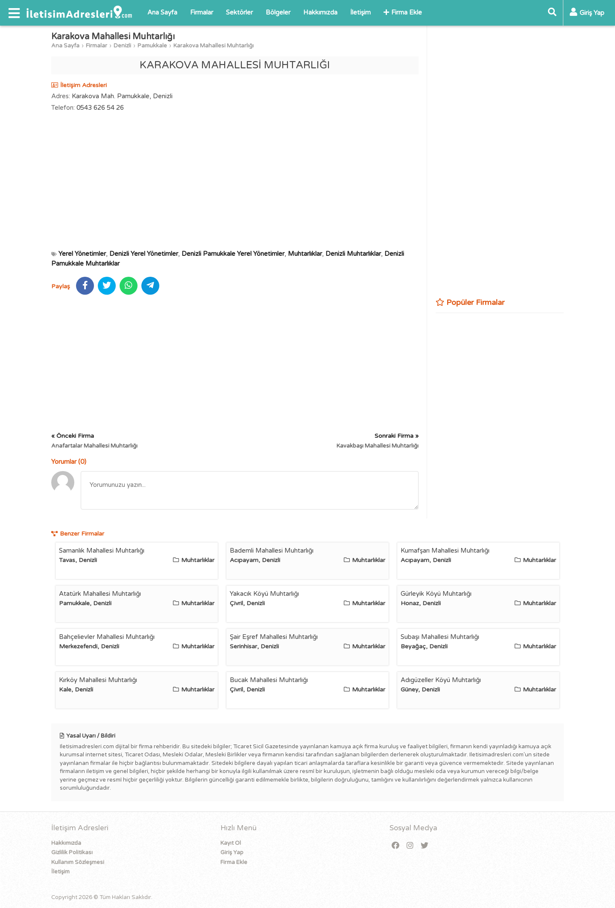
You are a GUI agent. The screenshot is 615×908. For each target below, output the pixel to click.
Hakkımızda (320, 12)
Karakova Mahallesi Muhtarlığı (213, 45)
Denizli (122, 45)
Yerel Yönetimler (82, 254)
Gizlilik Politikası (72, 852)
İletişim (360, 12)
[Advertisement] (235, 180)
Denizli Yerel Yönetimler (143, 254)
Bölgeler (278, 12)
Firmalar (201, 12)
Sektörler (239, 12)
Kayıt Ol (230, 843)
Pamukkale (152, 45)
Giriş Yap (231, 852)
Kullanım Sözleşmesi (77, 862)
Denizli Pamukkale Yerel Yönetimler (233, 254)
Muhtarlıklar (305, 254)
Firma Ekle (403, 12)
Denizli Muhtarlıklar (353, 254)
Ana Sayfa (162, 12)
